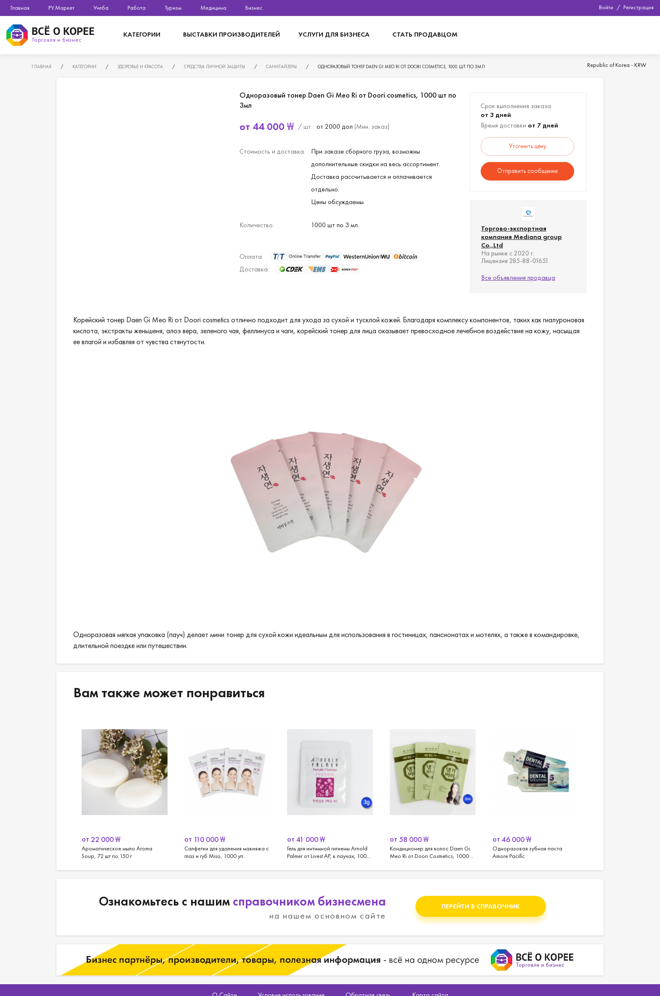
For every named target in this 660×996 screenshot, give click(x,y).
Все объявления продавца (518, 277)
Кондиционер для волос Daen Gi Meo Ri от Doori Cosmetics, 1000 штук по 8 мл (433, 787)
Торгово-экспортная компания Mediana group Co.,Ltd (521, 237)
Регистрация (638, 7)
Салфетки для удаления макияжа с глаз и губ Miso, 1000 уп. (227, 787)
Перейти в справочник (481, 906)
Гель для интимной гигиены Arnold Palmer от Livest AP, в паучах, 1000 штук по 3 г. (330, 787)
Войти (606, 7)
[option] (125, 787)
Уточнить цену (527, 146)
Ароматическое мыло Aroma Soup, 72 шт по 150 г (125, 787)
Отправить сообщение (527, 171)
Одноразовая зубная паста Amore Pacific (535, 787)
